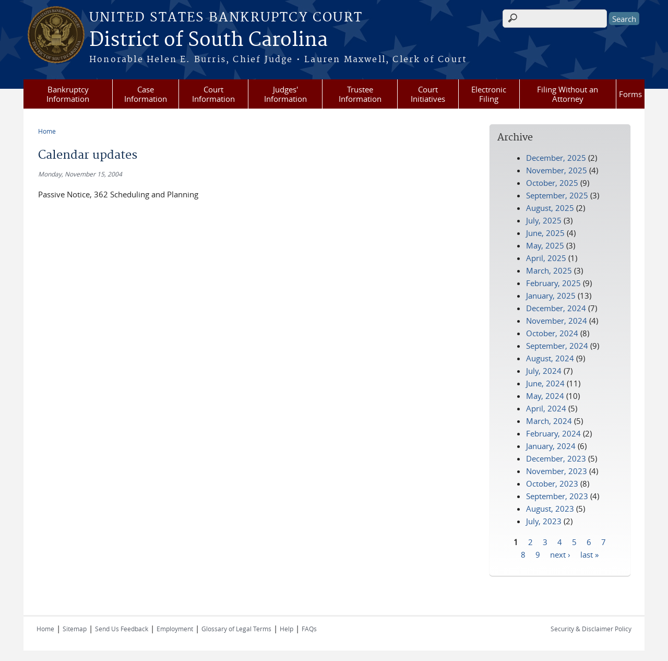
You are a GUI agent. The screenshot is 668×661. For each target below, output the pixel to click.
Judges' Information (285, 94)
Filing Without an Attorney (567, 94)
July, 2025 (544, 220)
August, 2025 (550, 208)
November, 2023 (556, 471)
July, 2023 (544, 521)
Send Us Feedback (121, 628)
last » (589, 554)
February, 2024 (553, 433)
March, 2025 (549, 270)
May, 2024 (545, 396)
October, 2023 (552, 483)
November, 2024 (556, 320)
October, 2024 (552, 333)
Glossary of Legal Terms (236, 628)
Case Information (145, 94)
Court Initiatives (428, 94)
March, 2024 (549, 421)
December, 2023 (556, 458)
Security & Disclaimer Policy (591, 628)
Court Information (213, 94)
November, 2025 (556, 170)
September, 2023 (557, 496)
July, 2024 (544, 370)
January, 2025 (551, 295)
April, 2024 (546, 408)
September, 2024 (557, 345)
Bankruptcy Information (67, 94)
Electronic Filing (488, 94)
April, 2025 (546, 258)
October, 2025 (552, 183)
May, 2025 (545, 245)
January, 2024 (551, 446)
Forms (630, 94)
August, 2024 (550, 358)
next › (560, 554)
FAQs (309, 628)
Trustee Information (360, 94)
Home (47, 131)
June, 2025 (545, 233)
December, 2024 (556, 308)
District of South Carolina (208, 40)
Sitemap (75, 628)
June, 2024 (545, 383)
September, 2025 (557, 195)
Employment (175, 628)
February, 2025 (553, 283)
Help (286, 628)
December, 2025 (556, 157)
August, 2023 (550, 508)
